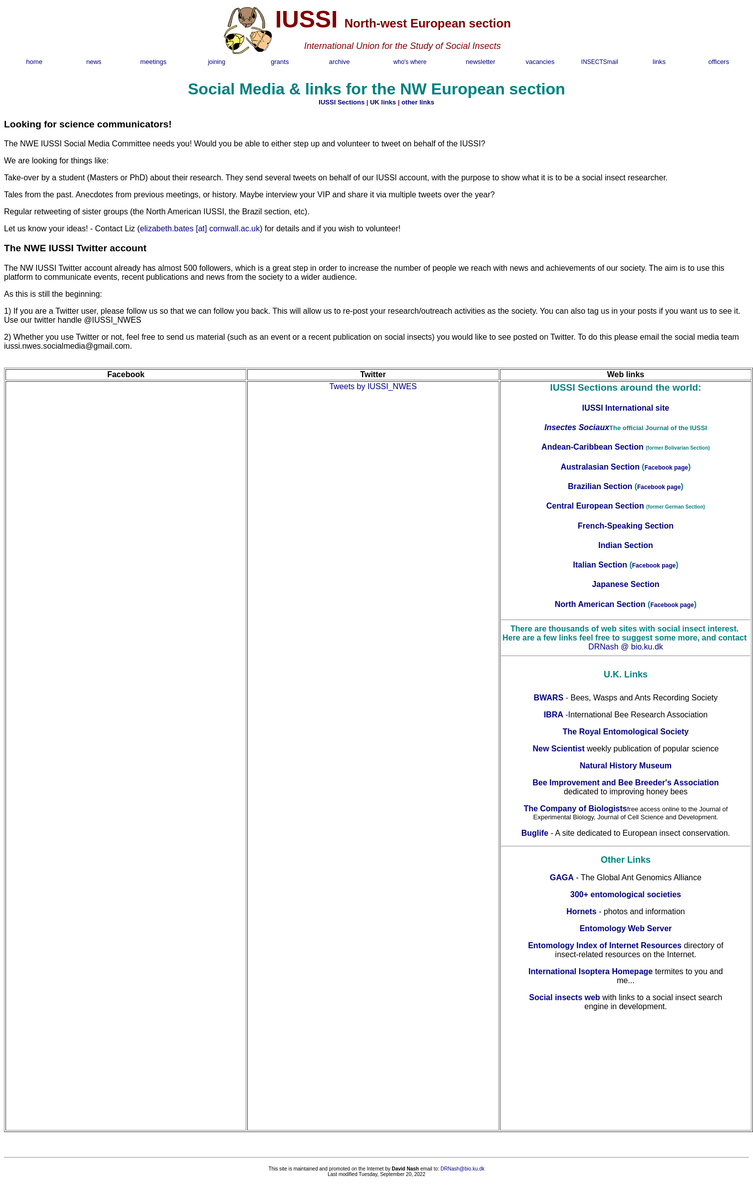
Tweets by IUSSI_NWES (372, 386)
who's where (409, 61)
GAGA (562, 877)
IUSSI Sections (342, 102)
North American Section (600, 604)
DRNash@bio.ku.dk (462, 1169)
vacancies (540, 61)
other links (417, 102)
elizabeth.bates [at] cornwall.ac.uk (200, 228)
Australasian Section (600, 467)
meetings (153, 61)
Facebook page (666, 467)
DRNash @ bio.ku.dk (625, 646)
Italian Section (600, 565)
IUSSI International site (625, 408)
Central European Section (596, 506)
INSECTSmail (599, 61)
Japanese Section (625, 584)
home (34, 61)
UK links (383, 102)
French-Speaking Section (626, 526)
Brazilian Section (600, 486)
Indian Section (625, 545)
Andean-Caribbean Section (593, 447)
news (93, 61)
